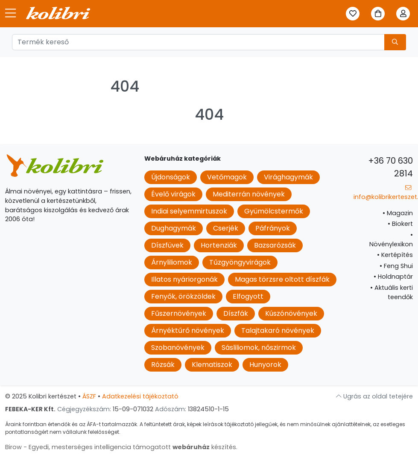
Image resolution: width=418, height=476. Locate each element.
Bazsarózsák (275, 245)
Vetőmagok (227, 177)
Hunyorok (265, 364)
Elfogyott (248, 296)
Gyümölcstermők (273, 211)
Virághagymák (288, 177)
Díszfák (235, 313)
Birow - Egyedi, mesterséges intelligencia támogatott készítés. (121, 447)
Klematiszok (212, 364)
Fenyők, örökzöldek (183, 296)
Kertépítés (395, 255)
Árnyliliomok (171, 262)
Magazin (398, 213)
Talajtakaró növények (277, 330)
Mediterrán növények (249, 194)
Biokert (400, 223)
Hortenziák (219, 245)
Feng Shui (396, 266)
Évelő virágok (173, 194)
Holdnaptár (393, 276)
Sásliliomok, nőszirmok (259, 347)
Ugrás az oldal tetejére (374, 396)
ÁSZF (89, 396)
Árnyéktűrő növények (187, 330)
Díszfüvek (167, 245)
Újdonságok (170, 177)
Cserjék (225, 228)
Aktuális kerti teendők (391, 292)
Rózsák (163, 364)
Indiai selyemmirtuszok (189, 211)
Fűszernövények (178, 313)
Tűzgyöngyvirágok (240, 262)
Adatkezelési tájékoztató (140, 396)
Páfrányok (272, 228)
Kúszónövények (291, 313)
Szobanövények (178, 347)
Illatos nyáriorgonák (184, 279)
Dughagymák (173, 228)
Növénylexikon (391, 239)
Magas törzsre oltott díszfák (282, 279)
